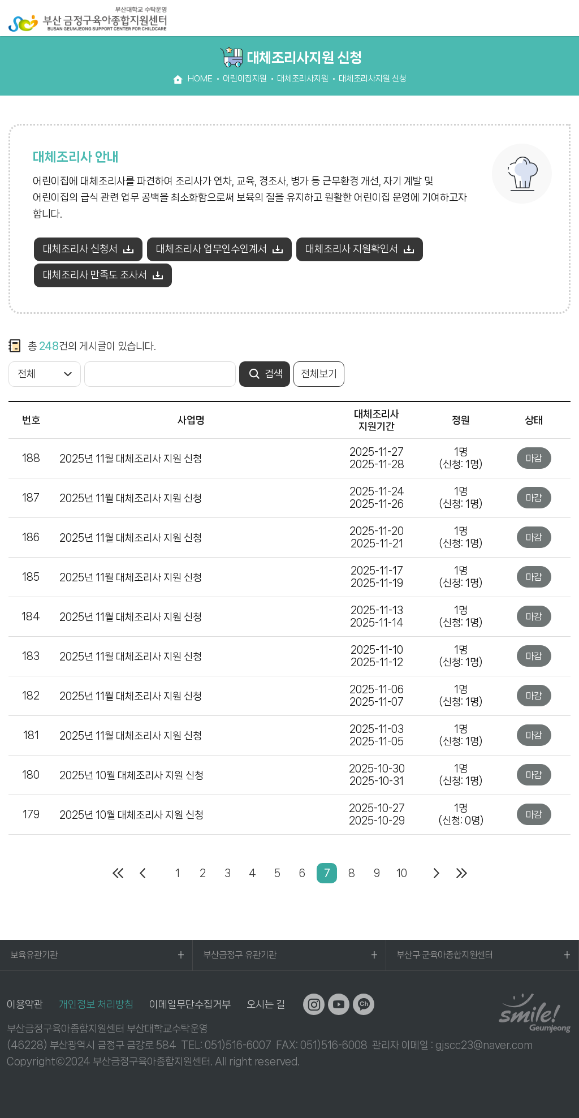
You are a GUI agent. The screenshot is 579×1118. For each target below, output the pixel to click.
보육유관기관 (34, 955)
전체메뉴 (565, 18)
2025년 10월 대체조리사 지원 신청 (131, 775)
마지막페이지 (461, 873)
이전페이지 (142, 873)
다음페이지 (436, 873)
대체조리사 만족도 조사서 (95, 275)
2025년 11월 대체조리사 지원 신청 (130, 459)
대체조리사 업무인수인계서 (211, 249)
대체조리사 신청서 (80, 249)
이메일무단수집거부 (190, 1004)
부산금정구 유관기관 (239, 955)
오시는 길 (266, 1004)
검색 (516, 18)
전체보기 (319, 374)
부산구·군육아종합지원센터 (444, 955)
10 (401, 873)
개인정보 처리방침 (96, 1004)
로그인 (539, 18)
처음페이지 (117, 873)
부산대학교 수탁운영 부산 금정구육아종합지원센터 (87, 19)
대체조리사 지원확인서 (351, 249)
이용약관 (25, 1004)
